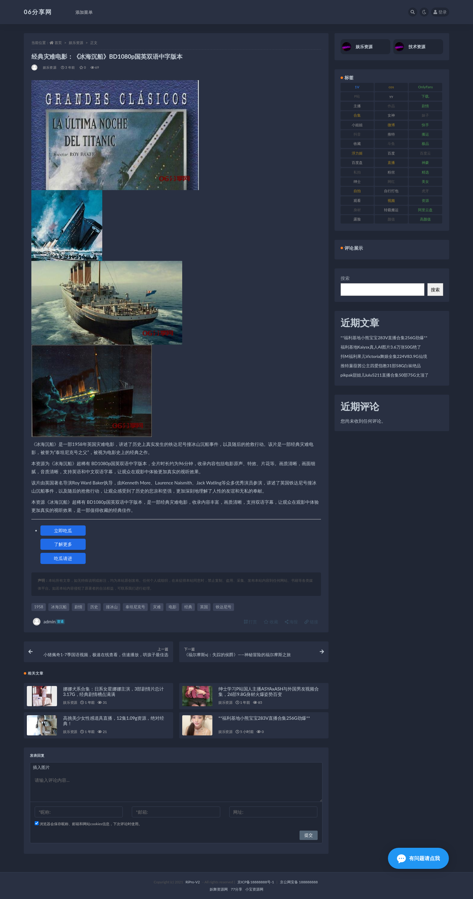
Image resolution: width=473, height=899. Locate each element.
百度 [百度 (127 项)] (391, 153)
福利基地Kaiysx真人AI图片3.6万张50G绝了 (381, 346)
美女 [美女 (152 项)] (425, 181)
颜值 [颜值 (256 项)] (391, 219)
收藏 (271, 621)
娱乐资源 (76, 42)
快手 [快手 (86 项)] (425, 125)
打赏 (250, 621)
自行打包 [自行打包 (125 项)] (391, 191)
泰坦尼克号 (135, 606)
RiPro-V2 (193, 882)
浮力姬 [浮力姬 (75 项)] (357, 153)
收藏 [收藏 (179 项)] (357, 143)
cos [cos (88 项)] (391, 87)
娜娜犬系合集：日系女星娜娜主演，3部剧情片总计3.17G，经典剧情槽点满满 (113, 691)
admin (49, 621)
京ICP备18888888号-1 (255, 882)
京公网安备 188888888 (299, 882)
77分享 (236, 889)
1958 (38, 606)
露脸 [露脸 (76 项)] (357, 219)
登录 (440, 11)
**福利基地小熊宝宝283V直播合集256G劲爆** (264, 718)
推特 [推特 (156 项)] (391, 134)
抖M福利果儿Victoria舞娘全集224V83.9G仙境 (384, 356)
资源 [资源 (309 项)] (425, 200)
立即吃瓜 (63, 530)
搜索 (345, 278)
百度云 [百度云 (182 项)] (425, 153)
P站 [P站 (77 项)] (357, 96)
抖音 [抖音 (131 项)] (357, 134)
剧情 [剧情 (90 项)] (425, 106)
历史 (94, 606)
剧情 (78, 606)
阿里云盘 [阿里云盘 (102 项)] (425, 210)
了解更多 (63, 544)
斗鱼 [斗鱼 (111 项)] (391, 143)
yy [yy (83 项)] (391, 96)
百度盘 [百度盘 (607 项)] (357, 162)
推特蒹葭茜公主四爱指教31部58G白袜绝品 (381, 365)
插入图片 (41, 767)
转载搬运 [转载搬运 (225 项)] (391, 210)
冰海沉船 (59, 606)
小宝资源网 (254, 889)
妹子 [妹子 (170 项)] (425, 115)
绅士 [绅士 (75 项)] (357, 181)
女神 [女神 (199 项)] (391, 115)
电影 (172, 606)
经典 (188, 606)
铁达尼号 (223, 606)
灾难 (157, 606)
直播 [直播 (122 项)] (391, 162)
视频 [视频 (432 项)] (391, 200)
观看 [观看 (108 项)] (357, 200)
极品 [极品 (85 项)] (425, 143)
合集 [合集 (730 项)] (357, 115)
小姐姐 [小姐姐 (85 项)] (357, 125)
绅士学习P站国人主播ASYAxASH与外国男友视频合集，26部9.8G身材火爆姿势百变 (268, 691)
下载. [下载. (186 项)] (425, 96)
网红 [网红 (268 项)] (391, 181)
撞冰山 (112, 606)
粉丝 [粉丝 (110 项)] (391, 172)
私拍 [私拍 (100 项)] (357, 172)
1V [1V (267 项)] (357, 87)
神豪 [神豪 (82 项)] (425, 162)
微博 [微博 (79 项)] (391, 125)
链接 (311, 621)
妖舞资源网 (219, 889)
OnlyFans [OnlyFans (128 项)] (425, 87)
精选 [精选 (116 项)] (425, 172)
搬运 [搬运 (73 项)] (425, 134)
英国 (204, 606)
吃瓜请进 (63, 558)
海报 (291, 621)
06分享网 (38, 11)
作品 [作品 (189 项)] (391, 106)
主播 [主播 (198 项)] (357, 106)
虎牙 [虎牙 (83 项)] (425, 191)
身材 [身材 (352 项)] (357, 210)
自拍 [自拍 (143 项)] (357, 191)
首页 (58, 42)
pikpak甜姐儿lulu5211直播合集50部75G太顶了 (385, 374)
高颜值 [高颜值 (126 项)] (425, 219)
